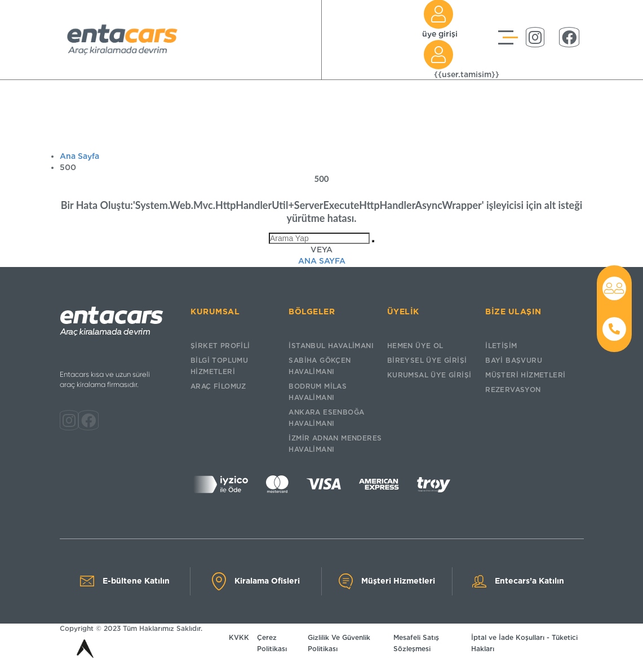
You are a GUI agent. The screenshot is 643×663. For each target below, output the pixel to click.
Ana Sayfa (79, 156)
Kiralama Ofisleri (256, 581)
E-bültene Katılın (125, 581)
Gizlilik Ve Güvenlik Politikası (339, 643)
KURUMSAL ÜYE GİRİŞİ (429, 375)
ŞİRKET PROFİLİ (220, 345)
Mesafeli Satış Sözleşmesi (416, 643)
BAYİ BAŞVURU (513, 360)
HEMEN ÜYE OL (415, 345)
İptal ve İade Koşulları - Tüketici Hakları (524, 643)
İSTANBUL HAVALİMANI (331, 345)
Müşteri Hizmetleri (387, 581)
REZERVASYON (512, 389)
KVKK (239, 637)
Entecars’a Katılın (518, 581)
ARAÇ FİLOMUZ (218, 386)
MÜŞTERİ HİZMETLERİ (525, 375)
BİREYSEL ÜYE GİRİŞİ (427, 360)
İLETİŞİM (501, 345)
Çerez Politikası (272, 643)
